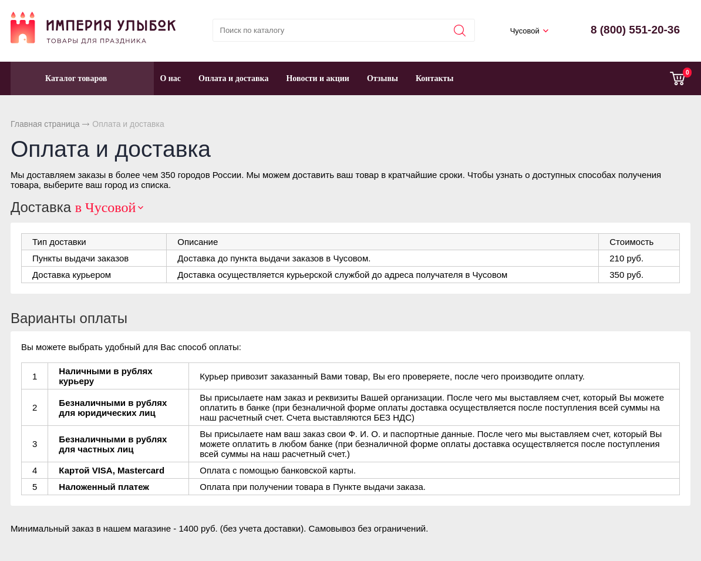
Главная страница (45, 124)
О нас (170, 78)
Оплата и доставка (233, 78)
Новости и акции (317, 78)
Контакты (434, 78)
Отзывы (382, 78)
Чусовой (525, 30)
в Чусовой (105, 207)
